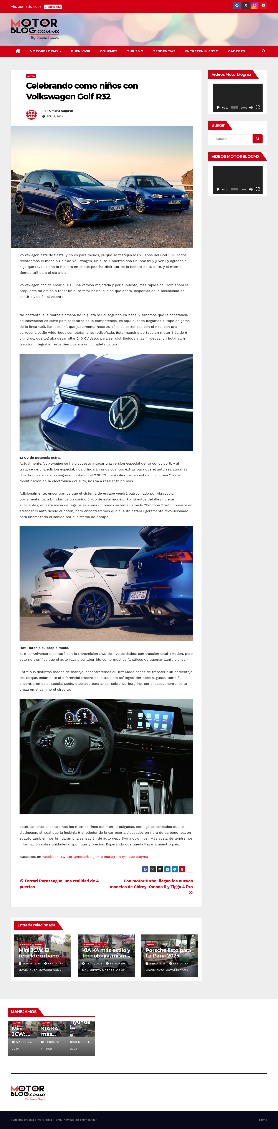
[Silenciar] (251, 107)
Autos (31, 76)
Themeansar (88, 1119)
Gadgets (236, 51)
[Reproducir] (218, 107)
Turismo (135, 51)
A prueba (25, 944)
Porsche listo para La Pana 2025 (168, 953)
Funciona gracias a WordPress (32, 1119)
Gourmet (109, 51)
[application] (238, 98)
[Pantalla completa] (257, 107)
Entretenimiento (202, 51)
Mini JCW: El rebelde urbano (39, 953)
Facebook (50, 857)
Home (263, 1119)
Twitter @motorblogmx (80, 857)
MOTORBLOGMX (45, 51)
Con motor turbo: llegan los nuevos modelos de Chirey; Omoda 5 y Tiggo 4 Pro (151, 886)
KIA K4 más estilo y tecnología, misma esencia (106, 955)
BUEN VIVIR (80, 51)
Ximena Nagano (61, 111)
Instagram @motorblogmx (126, 857)
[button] (263, 51)
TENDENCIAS (164, 51)
